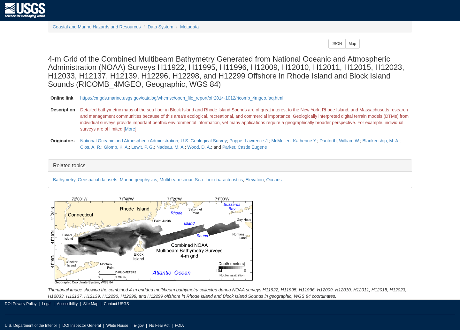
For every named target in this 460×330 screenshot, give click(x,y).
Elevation (254, 179)
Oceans (273, 179)
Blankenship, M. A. (381, 140)
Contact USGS (116, 304)
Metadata (189, 26)
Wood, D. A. (199, 147)
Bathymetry (64, 179)
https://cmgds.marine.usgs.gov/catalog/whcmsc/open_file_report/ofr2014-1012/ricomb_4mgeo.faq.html (181, 98)
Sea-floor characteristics (219, 179)
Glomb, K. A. (116, 147)
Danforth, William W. (339, 140)
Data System (160, 26)
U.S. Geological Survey (203, 140)
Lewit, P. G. (142, 147)
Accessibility (67, 304)
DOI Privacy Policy (20, 304)
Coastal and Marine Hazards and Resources (97, 26)
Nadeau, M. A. (171, 147)
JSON (337, 43)
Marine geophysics (138, 179)
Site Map (90, 304)
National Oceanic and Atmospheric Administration (129, 140)
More (130, 128)
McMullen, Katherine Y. (294, 140)
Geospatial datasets (98, 179)
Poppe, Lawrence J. (249, 140)
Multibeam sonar (176, 179)
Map (352, 43)
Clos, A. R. (90, 147)
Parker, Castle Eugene (244, 147)
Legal (46, 304)
